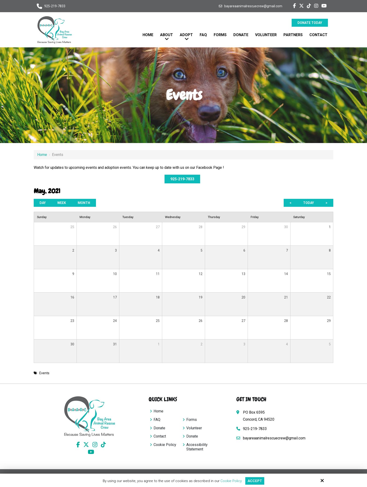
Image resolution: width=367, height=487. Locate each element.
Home (42, 154)
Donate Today (309, 23)
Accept (255, 481)
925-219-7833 (54, 6)
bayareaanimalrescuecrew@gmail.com (253, 6)
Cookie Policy (231, 481)
